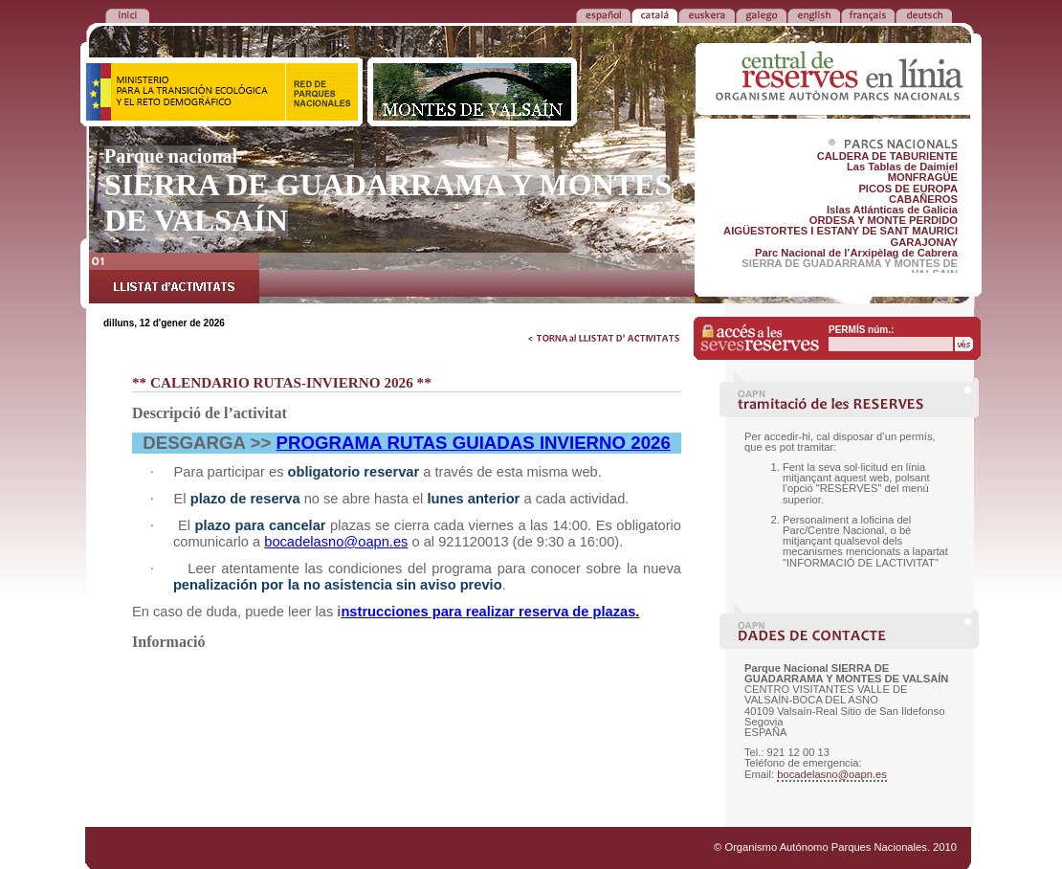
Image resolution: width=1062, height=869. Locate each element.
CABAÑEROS (923, 199)
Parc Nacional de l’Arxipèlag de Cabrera (856, 252)
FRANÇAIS (868, 14)
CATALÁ (654, 14)
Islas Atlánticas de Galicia (892, 209)
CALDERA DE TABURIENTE (887, 156)
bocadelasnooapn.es (336, 541)
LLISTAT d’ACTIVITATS (174, 281)
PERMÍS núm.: (861, 329)
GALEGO (761, 14)
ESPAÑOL (603, 14)
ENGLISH (813, 14)
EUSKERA (706, 14)
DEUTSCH (924, 14)
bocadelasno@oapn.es (832, 774)
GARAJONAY (924, 242)
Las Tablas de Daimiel (902, 166)
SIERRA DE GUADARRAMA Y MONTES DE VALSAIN (849, 268)
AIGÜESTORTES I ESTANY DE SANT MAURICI (840, 230)
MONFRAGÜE (923, 177)
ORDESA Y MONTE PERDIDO (883, 220)
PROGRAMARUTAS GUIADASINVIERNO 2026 (474, 443)
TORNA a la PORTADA (127, 14)
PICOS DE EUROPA (908, 188)
